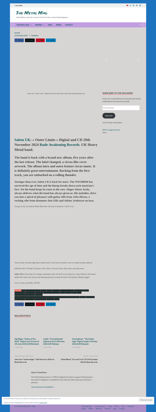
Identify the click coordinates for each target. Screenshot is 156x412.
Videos (90, 409)
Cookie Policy (43, 403)
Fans (123, 406)
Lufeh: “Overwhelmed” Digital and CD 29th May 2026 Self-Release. (54, 341)
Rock (79, 292)
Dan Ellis (56, 290)
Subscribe (109, 115)
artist (49, 290)
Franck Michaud (67, 290)
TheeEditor (34, 35)
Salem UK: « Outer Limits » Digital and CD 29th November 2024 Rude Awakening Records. (47, 297)
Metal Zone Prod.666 (51, 292)
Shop (50, 25)
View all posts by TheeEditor (43, 387)
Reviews (38, 25)
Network (99, 409)
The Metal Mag (31, 13)
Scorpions (90, 297)
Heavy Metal (19, 292)
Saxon (82, 297)
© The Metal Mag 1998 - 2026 (25, 406)
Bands (84, 409)
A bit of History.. (100, 406)
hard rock (78, 290)
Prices (58, 25)
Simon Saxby (19, 299)
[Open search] (140, 25)
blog (114, 409)
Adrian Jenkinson (33, 290)
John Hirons (30, 292)
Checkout (130, 406)
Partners (108, 409)
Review (68, 292)
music (62, 292)
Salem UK (22, 140)
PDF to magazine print (111, 130)
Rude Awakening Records (59, 145)
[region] (122, 59)
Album (43, 290)
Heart (86, 290)
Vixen (57, 299)
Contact (69, 25)
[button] (106, 59)
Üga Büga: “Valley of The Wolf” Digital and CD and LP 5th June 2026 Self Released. (27, 341)
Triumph (50, 299)
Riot (74, 292)
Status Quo (30, 299)
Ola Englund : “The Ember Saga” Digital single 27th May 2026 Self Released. (84, 341)
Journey (39, 292)
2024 (23, 290)
